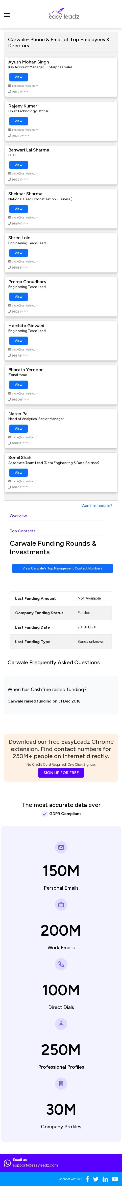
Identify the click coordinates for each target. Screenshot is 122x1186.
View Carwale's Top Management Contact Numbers (62, 568)
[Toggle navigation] (7, 14)
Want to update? (97, 505)
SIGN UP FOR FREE (61, 772)
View (18, 77)
